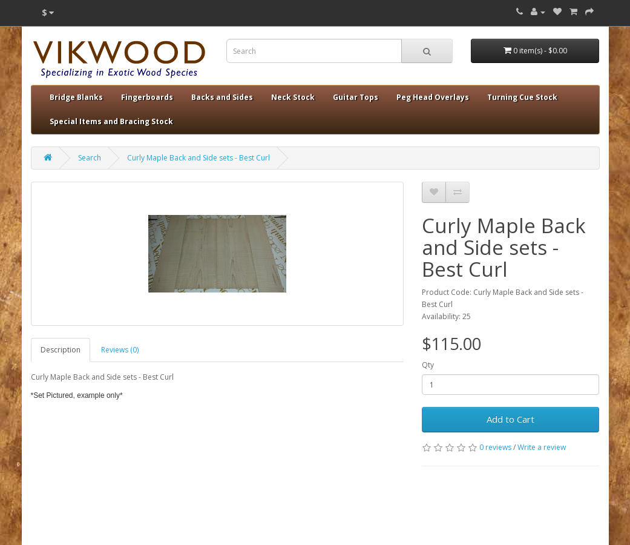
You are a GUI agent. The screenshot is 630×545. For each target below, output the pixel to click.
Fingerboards (147, 97)
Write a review (541, 447)
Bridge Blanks (76, 97)
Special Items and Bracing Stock (111, 121)
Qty (428, 365)
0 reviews (495, 447)
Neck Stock (293, 97)
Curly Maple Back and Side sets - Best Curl (198, 158)
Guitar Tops (355, 97)
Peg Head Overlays (432, 97)
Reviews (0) (120, 350)
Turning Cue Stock (522, 97)
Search (89, 158)
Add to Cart (510, 419)
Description (60, 350)
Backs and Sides (222, 97)
